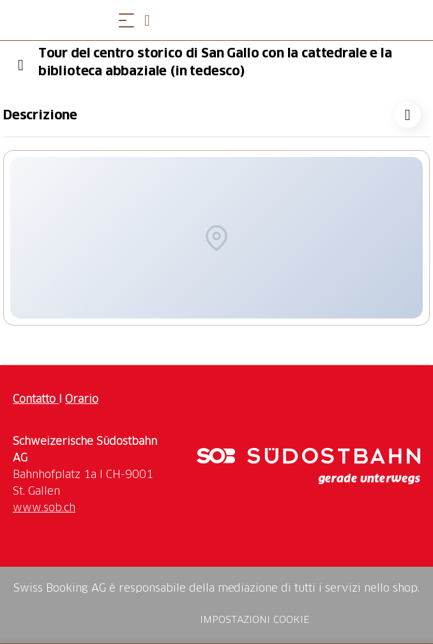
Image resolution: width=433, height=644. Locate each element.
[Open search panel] (152, 20)
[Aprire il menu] (126, 20)
